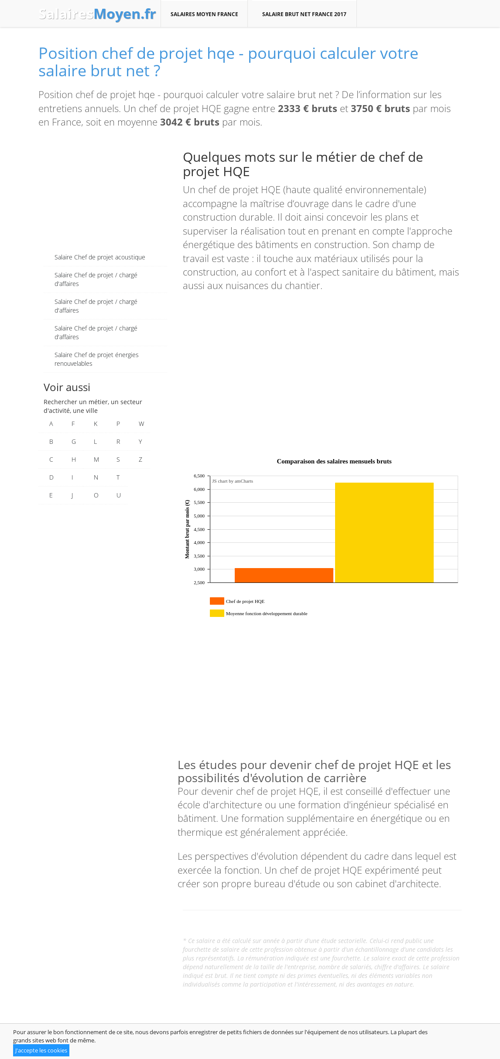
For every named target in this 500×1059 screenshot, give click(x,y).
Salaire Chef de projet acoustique (100, 257)
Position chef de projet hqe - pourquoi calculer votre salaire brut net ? (228, 61)
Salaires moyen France (204, 14)
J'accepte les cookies (41, 1050)
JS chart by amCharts (232, 481)
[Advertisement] (105, 194)
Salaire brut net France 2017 (304, 14)
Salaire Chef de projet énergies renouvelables (97, 359)
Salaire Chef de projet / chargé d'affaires (96, 279)
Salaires (97, 13)
